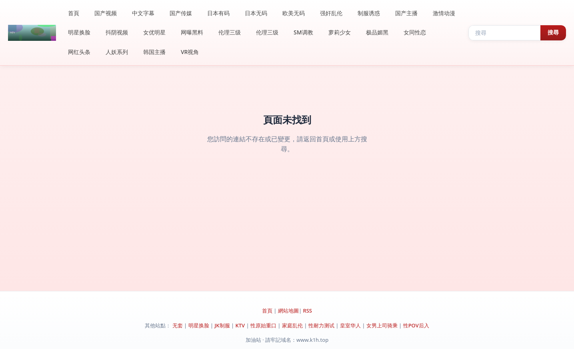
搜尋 (553, 32)
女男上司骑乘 (382, 325)
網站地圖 (288, 310)
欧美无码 (293, 13)
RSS (307, 310)
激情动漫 (444, 13)
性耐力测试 (321, 325)
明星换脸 (79, 32)
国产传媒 (181, 13)
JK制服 (222, 325)
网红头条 (79, 52)
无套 (177, 325)
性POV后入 (416, 325)
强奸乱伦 (331, 13)
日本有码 (218, 13)
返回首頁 (316, 138)
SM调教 (303, 32)
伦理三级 (229, 32)
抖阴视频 (117, 32)
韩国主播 (154, 52)
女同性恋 (415, 32)
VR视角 (190, 52)
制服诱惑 (369, 13)
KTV (240, 325)
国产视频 (105, 13)
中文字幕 (143, 13)
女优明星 (154, 32)
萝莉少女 (339, 32)
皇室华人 (350, 325)
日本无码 (256, 13)
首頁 (73, 13)
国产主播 (406, 13)
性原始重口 (263, 325)
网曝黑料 (192, 32)
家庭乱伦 (292, 325)
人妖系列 (117, 52)
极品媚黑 (377, 32)
